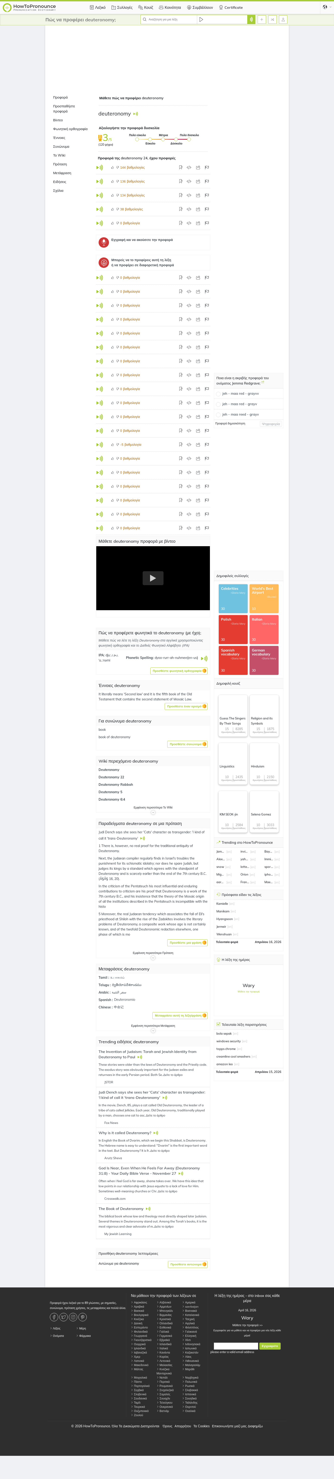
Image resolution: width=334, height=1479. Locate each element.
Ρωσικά (188, 1386)
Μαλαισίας (164, 1365)
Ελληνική (189, 1336)
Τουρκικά (138, 1406)
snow (220, 867)
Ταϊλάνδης (190, 1402)
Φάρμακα (83, 1336)
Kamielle (222, 903)
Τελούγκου (165, 1402)
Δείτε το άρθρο (173, 1075)
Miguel (220, 874)
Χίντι (186, 1340)
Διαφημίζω (255, 1426)
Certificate (230, 7)
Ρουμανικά (165, 1386)
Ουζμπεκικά (139, 1411)
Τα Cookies (201, 1426)
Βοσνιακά (189, 1310)
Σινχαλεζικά (165, 1390)
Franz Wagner (245, 882)
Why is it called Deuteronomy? (125, 1132)
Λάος (186, 1356)
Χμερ (135, 1356)
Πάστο (136, 1381)
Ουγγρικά (138, 1344)
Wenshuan (224, 934)
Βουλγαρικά (139, 1315)
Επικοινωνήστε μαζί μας (229, 1426)
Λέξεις (55, 1328)
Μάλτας (137, 1369)
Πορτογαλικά (140, 1386)
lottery (245, 867)
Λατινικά (137, 1361)
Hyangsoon (224, 919)
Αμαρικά (188, 1302)
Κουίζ (145, 7)
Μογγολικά (139, 1377)
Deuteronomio (124, 1000)
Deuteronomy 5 (110, 792)
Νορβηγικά (190, 1377)
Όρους (167, 1426)
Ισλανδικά (164, 1344)
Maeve (268, 882)
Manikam (222, 911)
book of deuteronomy (114, 737)
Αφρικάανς (139, 1302)
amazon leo (224, 1064)
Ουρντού (189, 1406)
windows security (228, 1041)
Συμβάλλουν (199, 7)
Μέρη (81, 1328)
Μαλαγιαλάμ (191, 1365)
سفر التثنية (119, 992)
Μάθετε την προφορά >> (247, 1325)
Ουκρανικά (165, 1406)
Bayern (268, 851)
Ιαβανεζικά (139, 1352)
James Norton (220, 851)
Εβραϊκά (163, 1340)
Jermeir (221, 926)
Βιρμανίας (164, 1315)
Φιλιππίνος (190, 1327)
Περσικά (163, 1381)
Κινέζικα (137, 1319)
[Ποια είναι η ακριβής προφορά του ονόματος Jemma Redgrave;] (262, 384)
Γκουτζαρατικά (141, 1340)
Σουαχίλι (163, 1398)
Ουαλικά (188, 1411)
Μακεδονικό (139, 1365)
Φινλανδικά (139, 1331)
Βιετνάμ (163, 1411)
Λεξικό (97, 7)
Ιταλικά (162, 1348)
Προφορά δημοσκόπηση (230, 423)
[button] (179, 670)
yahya (245, 859)
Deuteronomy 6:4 (112, 799)
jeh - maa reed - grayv (240, 414)
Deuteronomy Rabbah (116, 785)
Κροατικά (164, 1319)
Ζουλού (137, 1415)
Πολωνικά (189, 1381)
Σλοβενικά (138, 1394)
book (102, 730)
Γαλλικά (163, 1331)
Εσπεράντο (139, 1327)
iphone (268, 874)
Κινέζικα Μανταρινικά (164, 1371)
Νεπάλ (162, 1377)
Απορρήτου (183, 1426)
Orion (244, 874)
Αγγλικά (188, 1323)
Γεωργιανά (139, 1336)
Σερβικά (137, 1390)
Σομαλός (163, 1394)
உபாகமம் (117, 977)
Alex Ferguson (220, 859)
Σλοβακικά (190, 1390)
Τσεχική (188, 1319)
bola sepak (224, 1033)
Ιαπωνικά (189, 1348)
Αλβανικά (164, 1302)
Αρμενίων (164, 1306)
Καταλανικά (190, 1315)
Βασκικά (137, 1310)
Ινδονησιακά (191, 1344)
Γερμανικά (164, 1336)
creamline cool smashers (233, 1056)
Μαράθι (188, 1369)
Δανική (136, 1323)
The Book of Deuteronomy (122, 1208)
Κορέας (163, 1356)
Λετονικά (163, 1361)
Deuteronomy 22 (111, 777)
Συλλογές (121, 7)
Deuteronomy (109, 770)
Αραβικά (137, 1306)
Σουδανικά (139, 1398)
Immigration (268, 859)
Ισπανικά (189, 1394)
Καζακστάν (190, 1352)
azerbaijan (190, 1306)
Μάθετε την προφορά (249, 991)
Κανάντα (163, 1352)
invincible (245, 851)
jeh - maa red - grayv (239, 404)
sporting (268, 867)
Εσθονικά (164, 1327)
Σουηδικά (189, 1398)
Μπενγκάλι (165, 1310)
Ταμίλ (136, 1402)
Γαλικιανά (189, 1331)
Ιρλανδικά (138, 1348)
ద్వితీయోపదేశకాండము (126, 985)
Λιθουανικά (190, 1361)
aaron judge (220, 882)
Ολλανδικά (165, 1323)
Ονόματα (57, 1336)
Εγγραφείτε (270, 1346)
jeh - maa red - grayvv (240, 393)
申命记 (119, 1007)
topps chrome (226, 1049)
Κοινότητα (169, 7)
